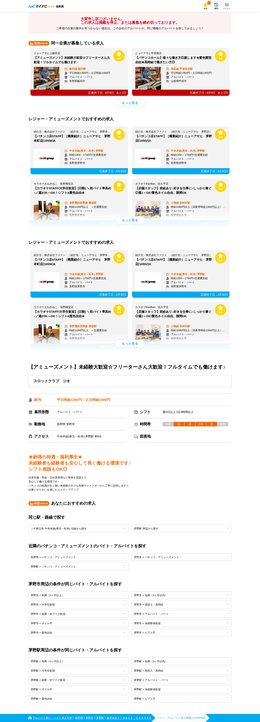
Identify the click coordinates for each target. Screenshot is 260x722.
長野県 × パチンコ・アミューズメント (78, 557)
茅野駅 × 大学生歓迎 (78, 670)
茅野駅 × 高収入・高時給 (181, 670)
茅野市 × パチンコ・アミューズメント (181, 557)
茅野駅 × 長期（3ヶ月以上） (78, 661)
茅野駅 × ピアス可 (181, 698)
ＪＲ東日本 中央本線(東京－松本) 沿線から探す (78, 528)
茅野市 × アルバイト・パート (181, 613)
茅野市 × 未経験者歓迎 (181, 623)
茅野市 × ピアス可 (181, 632)
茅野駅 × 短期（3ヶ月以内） (181, 661)
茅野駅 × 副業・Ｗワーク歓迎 (78, 680)
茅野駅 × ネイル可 (78, 689)
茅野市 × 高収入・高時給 (181, 604)
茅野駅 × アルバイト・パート (181, 680)
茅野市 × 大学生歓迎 (78, 604)
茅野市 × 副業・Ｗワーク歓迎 (78, 613)
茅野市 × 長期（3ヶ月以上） (78, 595)
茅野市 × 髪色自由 (78, 632)
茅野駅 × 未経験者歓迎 (181, 689)
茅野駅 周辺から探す (181, 528)
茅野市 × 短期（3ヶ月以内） (181, 595)
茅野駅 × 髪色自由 (78, 698)
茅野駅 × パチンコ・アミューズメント (78, 566)
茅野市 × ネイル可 (78, 623)
